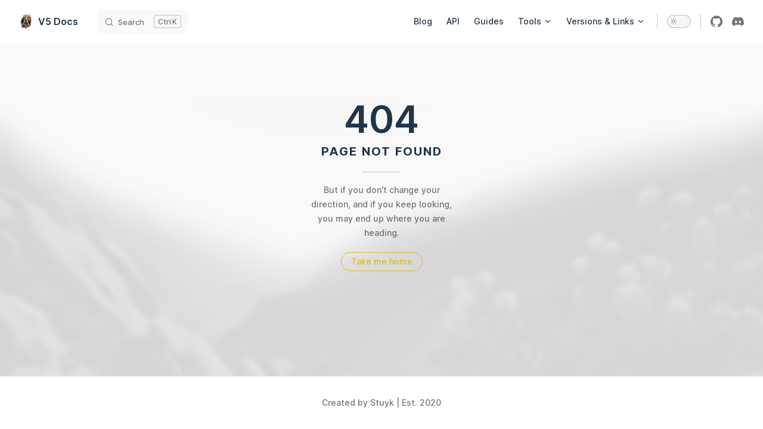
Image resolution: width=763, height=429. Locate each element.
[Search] (142, 21)
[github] (716, 21)
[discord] (738, 21)
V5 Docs (48, 21)
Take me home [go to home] (381, 261)
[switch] (679, 21)
